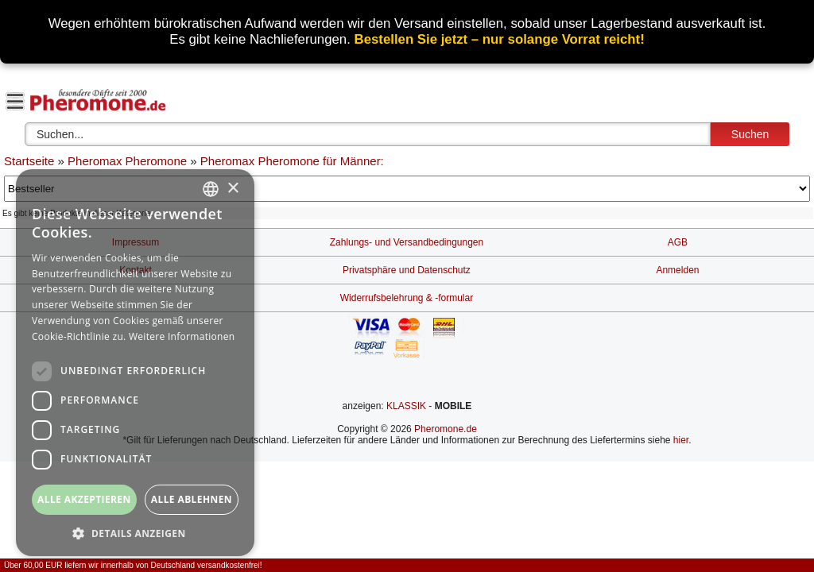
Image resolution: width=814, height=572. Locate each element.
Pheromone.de (445, 429)
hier (680, 440)
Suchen (750, 134)
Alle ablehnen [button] (191, 499)
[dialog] (135, 362)
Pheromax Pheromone (127, 161)
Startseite (29, 161)
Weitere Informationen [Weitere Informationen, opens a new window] (182, 336)
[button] (135, 532)
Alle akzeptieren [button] (84, 499)
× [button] (232, 189)
